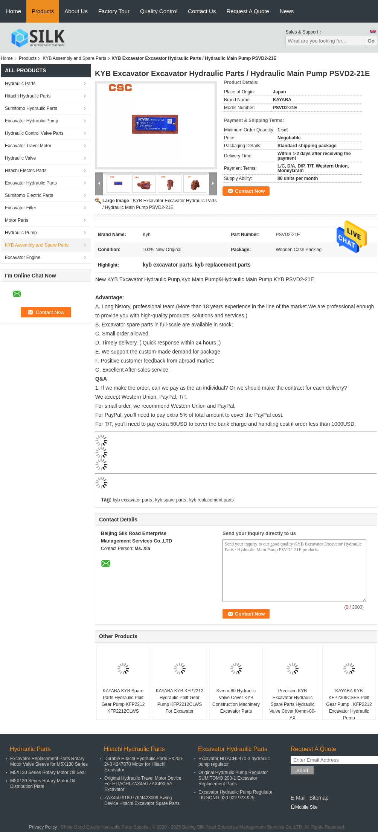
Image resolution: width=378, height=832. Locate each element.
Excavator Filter (20, 207)
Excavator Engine (22, 257)
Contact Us (202, 11)
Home (13, 11)
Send (302, 770)
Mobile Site (304, 807)
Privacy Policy (43, 827)
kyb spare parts (170, 500)
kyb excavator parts (132, 500)
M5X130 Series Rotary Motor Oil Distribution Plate (42, 783)
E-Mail (298, 798)
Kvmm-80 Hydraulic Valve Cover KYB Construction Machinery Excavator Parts (236, 701)
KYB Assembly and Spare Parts (74, 58)
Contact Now (250, 191)
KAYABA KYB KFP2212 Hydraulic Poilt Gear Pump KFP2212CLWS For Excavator (179, 701)
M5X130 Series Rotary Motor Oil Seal (47, 772)
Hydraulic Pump (21, 232)
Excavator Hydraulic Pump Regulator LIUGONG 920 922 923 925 (235, 794)
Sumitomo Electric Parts (29, 195)
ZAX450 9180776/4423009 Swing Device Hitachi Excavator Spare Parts (142, 800)
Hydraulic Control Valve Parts (34, 133)
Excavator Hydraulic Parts (31, 183)
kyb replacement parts (211, 500)
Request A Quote (247, 11)
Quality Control (158, 11)
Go (371, 41)
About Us (76, 11)
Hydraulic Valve (20, 158)
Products (43, 11)
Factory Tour (114, 11)
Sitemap (318, 798)
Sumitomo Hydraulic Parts (31, 108)
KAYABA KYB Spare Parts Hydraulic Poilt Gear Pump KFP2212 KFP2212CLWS (123, 701)
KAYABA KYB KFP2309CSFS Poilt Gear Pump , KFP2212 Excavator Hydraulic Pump (349, 704)
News (287, 11)
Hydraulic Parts (20, 83)
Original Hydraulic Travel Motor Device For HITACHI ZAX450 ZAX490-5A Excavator (142, 784)
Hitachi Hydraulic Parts (27, 96)
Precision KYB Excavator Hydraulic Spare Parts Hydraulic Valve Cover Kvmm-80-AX (292, 704)
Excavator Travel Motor (28, 145)
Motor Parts (16, 220)
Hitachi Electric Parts (26, 170)
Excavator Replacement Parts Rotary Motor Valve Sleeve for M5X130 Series (49, 761)
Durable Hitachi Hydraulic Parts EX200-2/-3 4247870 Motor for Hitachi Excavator (143, 764)
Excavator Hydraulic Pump (31, 120)
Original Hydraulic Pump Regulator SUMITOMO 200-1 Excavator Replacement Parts (233, 778)
